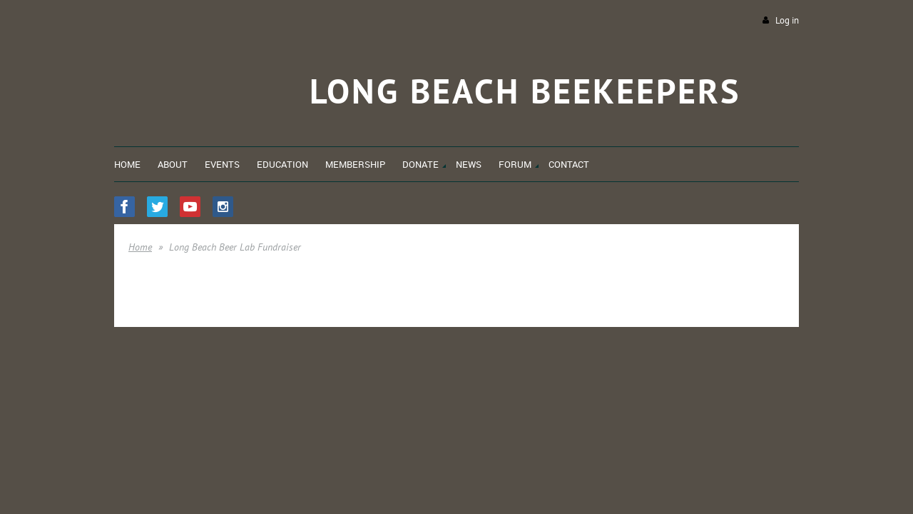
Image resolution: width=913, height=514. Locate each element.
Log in (787, 20)
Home (140, 247)
